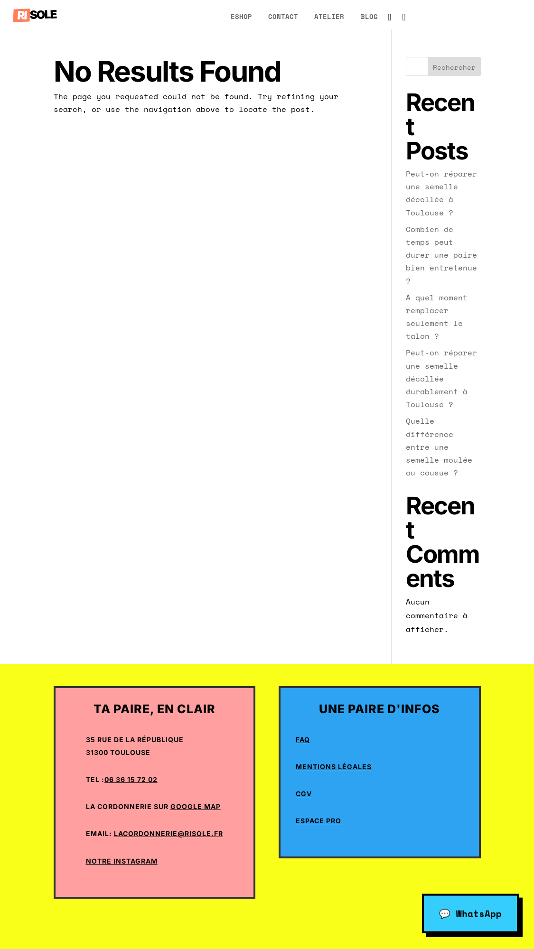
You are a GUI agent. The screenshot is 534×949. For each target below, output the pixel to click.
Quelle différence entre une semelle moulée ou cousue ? (439, 446)
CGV (304, 794)
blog (369, 16)
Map (211, 806)
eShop (241, 16)
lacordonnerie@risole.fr (168, 833)
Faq (303, 739)
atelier (329, 16)
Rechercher (454, 67)
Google (186, 806)
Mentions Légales (334, 767)
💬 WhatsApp (470, 912)
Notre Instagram (122, 861)
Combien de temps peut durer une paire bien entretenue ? (441, 255)
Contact (283, 16)
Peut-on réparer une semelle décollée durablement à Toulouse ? (441, 378)
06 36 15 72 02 (131, 779)
